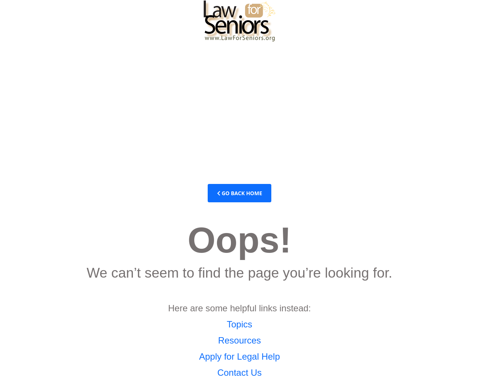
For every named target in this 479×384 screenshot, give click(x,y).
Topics (239, 324)
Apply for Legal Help (239, 356)
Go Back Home (239, 193)
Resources (239, 340)
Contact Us (239, 373)
